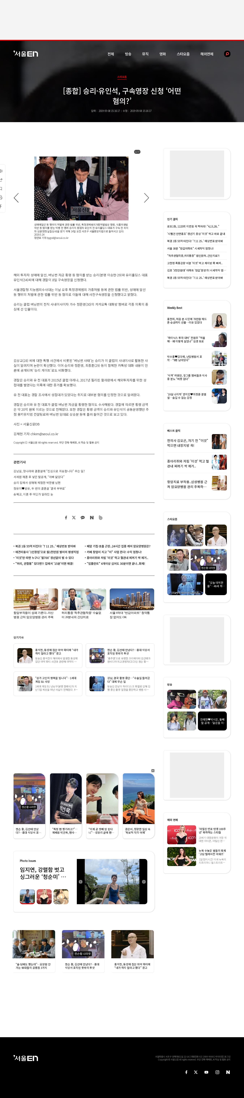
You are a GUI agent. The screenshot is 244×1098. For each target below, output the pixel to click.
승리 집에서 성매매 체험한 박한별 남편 (37, 482)
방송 (128, 53)
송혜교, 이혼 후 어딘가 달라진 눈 (33, 494)
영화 (162, 53)
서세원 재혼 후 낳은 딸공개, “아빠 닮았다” (39, 477)
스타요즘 (183, 53)
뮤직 (145, 53)
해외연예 (206, 53)
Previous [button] (80, 881)
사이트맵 (219, 1056)
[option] (81, 198)
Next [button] (143, 881)
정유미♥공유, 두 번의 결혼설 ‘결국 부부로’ (40, 488)
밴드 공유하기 (101, 517)
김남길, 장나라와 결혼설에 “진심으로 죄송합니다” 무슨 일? (49, 471)
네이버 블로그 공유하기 (91, 517)
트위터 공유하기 (74, 517)
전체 (111, 53)
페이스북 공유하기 (66, 517)
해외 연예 (172, 820)
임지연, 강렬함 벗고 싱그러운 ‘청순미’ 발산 (43, 876)
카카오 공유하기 (82, 517)
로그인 (227, 1056)
